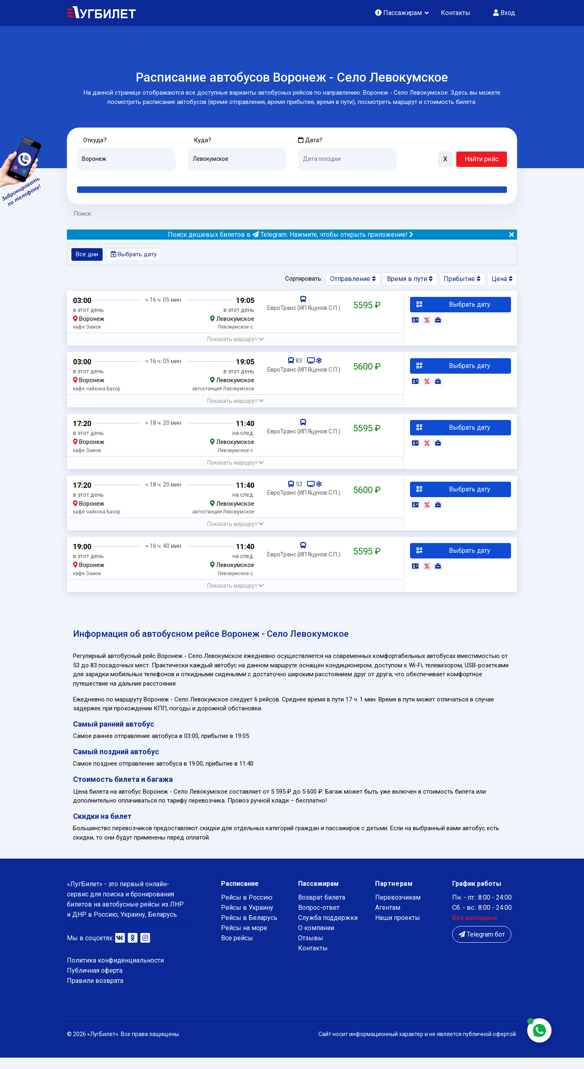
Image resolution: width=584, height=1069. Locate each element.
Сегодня (310, 177)
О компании (316, 939)
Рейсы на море (244, 939)
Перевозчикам (398, 909)
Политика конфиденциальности (115, 972)
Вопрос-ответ (318, 919)
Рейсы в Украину (247, 919)
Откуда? (96, 140)
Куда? (203, 140)
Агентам (387, 919)
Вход (504, 13)
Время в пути (410, 280)
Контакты (455, 13)
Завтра (331, 177)
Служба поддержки (328, 929)
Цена (502, 280)
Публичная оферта (94, 982)
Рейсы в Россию (247, 909)
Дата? (310, 140)
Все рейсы (237, 949)
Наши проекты (397, 929)
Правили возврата (95, 992)
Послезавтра (365, 177)
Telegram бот (482, 946)
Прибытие (462, 280)
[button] (407, 160)
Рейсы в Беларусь (249, 929)
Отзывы (310, 949)
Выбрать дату (136, 256)
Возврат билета (321, 909)
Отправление (353, 280)
